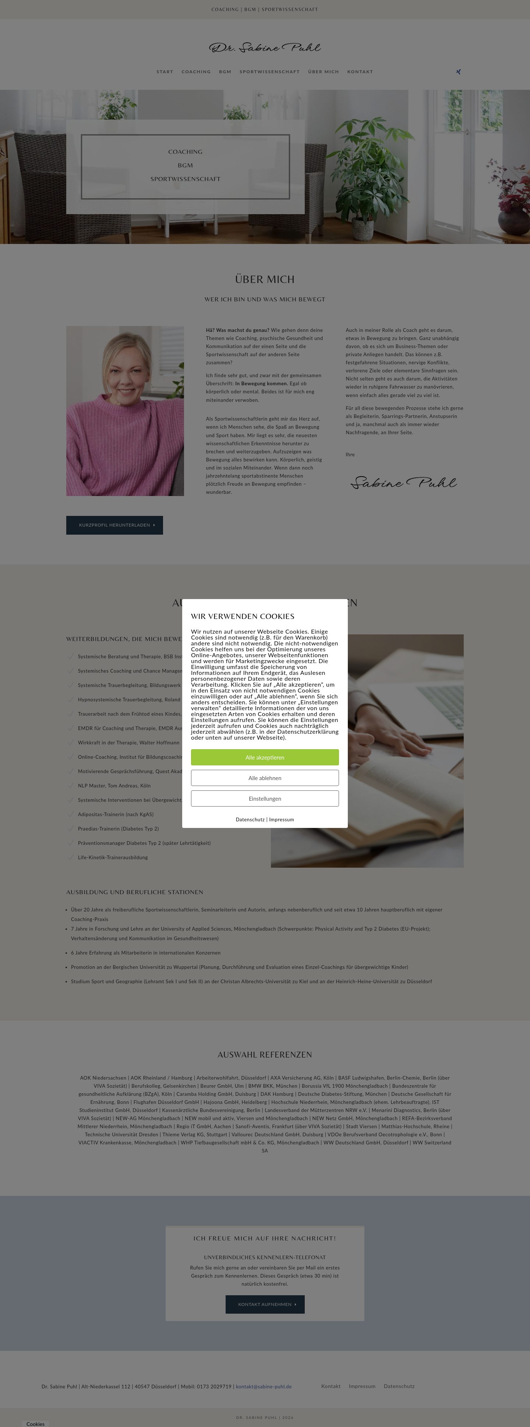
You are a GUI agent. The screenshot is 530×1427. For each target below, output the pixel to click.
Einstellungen (265, 798)
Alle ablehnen (264, 778)
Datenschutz (250, 819)
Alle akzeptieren (265, 757)
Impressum (281, 819)
